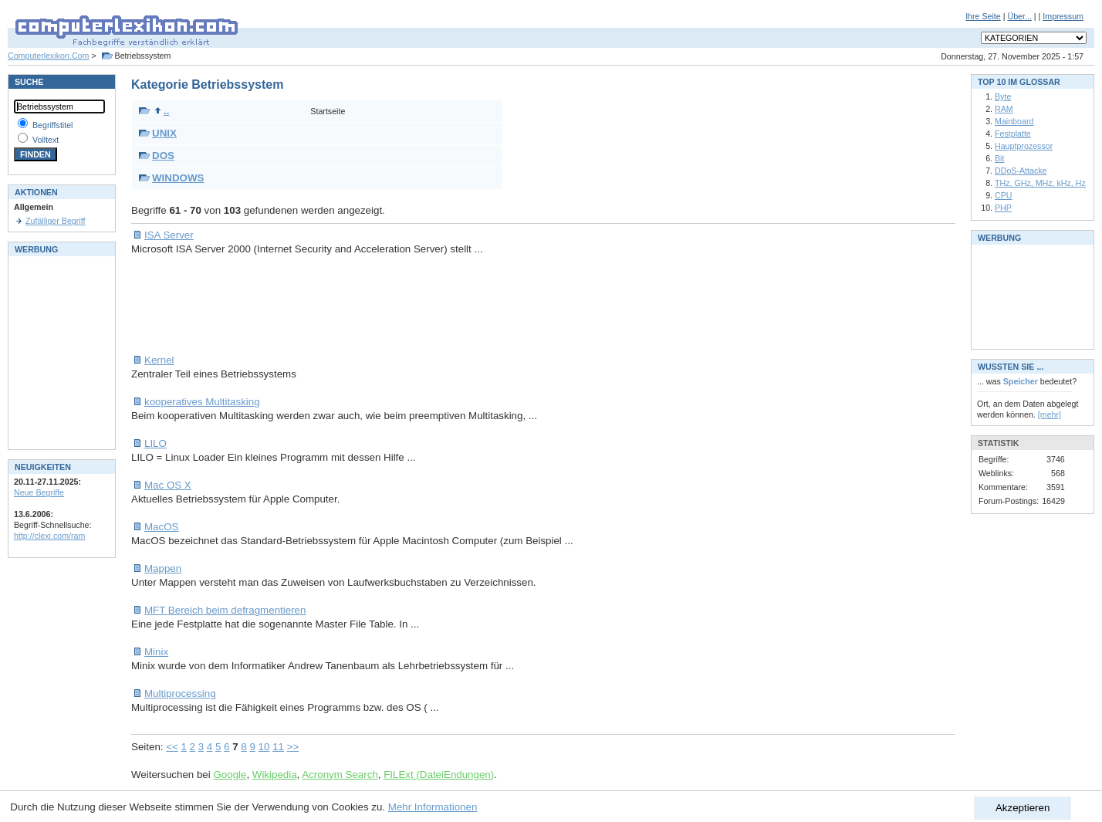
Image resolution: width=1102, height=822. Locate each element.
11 (278, 747)
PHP (1003, 207)
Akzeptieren (1023, 808)
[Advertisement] (412, 305)
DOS (163, 155)
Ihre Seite (983, 16)
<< (172, 747)
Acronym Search (340, 774)
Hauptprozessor (1024, 146)
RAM (1004, 108)
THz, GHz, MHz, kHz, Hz (1040, 183)
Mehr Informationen (433, 807)
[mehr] (1049, 414)
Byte (1003, 96)
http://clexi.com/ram (49, 535)
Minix (156, 652)
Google (229, 774)
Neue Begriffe (39, 492)
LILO (155, 443)
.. (161, 111)
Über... (1019, 16)
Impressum (1063, 16)
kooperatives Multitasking (202, 402)
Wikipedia (274, 774)
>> (293, 747)
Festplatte (1013, 133)
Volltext (45, 139)
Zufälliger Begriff (55, 220)
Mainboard (1014, 121)
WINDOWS (178, 178)
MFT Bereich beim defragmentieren (225, 610)
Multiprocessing (180, 693)
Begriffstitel (52, 125)
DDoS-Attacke (1021, 170)
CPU (1003, 195)
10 (264, 747)
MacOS (161, 527)
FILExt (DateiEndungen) (439, 774)
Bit (999, 158)
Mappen (162, 568)
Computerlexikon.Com (48, 55)
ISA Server (169, 235)
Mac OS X (167, 485)
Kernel (159, 360)
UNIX (164, 133)
